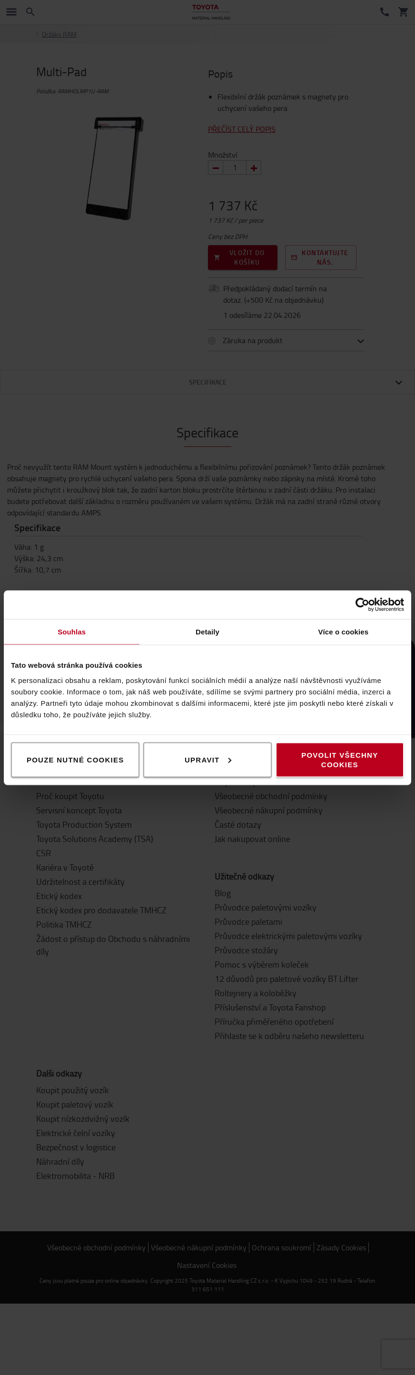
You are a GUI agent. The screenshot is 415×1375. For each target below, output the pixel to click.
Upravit (208, 759)
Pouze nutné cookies (75, 759)
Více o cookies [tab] (343, 631)
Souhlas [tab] (72, 631)
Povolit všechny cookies (339, 759)
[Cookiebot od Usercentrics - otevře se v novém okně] (362, 604)
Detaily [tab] (207, 631)
